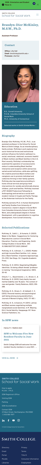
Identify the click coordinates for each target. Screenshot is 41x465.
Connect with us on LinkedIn (3, 420)
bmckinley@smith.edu (19, 53)
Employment (26, 463)
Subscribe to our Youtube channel (13, 420)
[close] (38, 4)
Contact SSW (7, 409)
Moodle (4, 459)
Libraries (5, 463)
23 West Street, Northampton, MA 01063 (17, 412)
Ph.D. (11, 390)
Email (4, 451)
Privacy (24, 447)
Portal (4, 455)
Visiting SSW (7, 398)
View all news (8, 358)
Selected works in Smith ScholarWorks (20, 125)
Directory (5, 447)
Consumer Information (30, 459)
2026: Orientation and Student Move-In (17, 3)
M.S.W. (4, 390)
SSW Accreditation (9, 406)
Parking (5, 402)
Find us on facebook (8, 420)
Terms (23, 451)
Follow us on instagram (18, 420)
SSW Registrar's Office (11, 394)
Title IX (24, 455)
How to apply (7, 388)
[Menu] (37, 14)
